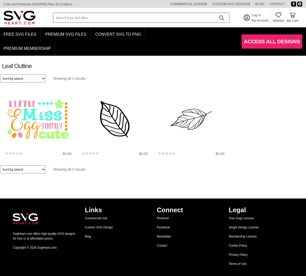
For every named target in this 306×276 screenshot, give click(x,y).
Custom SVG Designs (231, 4)
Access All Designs (272, 41)
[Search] (221, 17)
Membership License (243, 236)
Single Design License (244, 227)
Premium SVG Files (65, 34)
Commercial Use (96, 218)
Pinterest (163, 218)
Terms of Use (238, 264)
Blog (259, 4)
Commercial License (189, 4)
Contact (277, 4)
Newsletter (164, 236)
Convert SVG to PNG (118, 34)
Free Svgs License (241, 218)
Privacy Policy (238, 255)
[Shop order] (23, 78)
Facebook (163, 227)
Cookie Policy (238, 245)
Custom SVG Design (99, 227)
